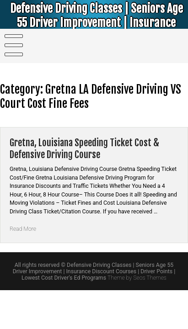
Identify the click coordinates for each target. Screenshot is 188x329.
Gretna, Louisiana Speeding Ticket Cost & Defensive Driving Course (84, 148)
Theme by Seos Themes (137, 278)
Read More (23, 229)
